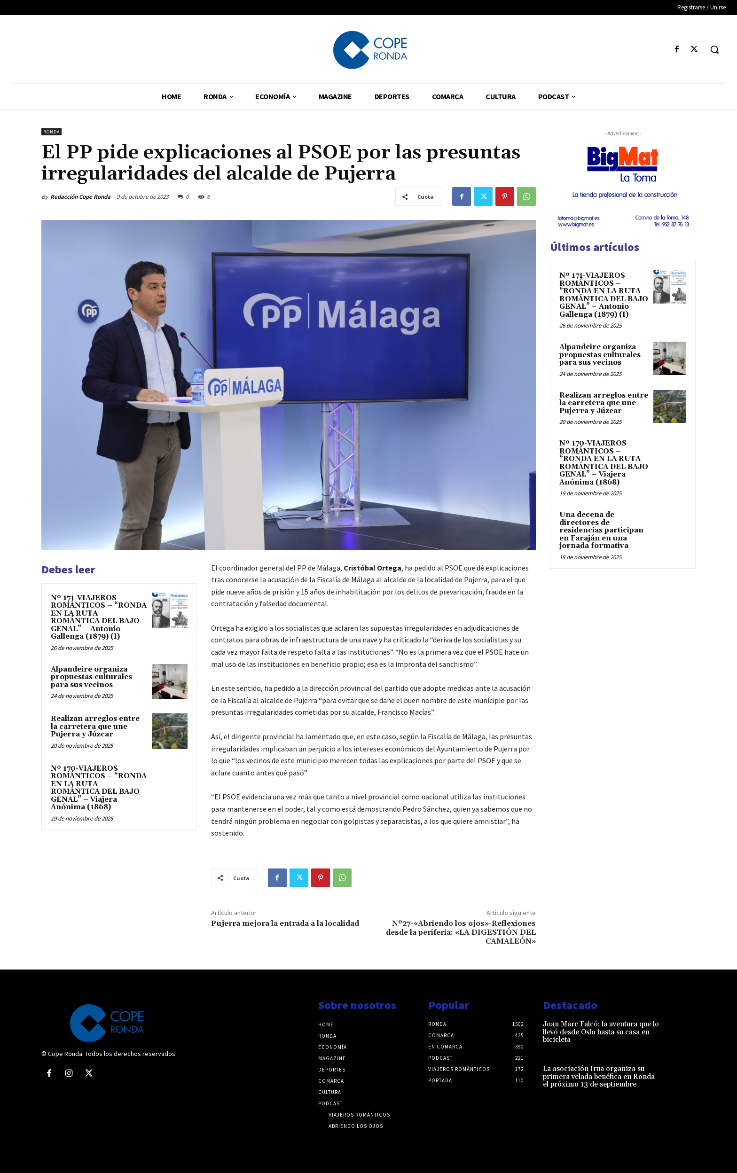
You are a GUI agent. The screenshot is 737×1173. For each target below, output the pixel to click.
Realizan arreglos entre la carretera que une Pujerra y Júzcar (95, 726)
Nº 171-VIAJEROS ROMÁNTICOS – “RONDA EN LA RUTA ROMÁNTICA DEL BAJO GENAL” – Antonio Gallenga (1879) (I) (99, 617)
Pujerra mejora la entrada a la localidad (285, 923)
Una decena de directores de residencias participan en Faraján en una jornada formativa (601, 530)
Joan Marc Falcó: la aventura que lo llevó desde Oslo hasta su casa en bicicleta (601, 1032)
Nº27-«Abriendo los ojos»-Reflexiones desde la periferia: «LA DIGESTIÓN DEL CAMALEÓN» (461, 932)
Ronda (51, 131)
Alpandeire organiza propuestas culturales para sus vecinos (91, 677)
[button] (714, 49)
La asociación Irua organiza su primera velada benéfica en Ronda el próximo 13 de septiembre (599, 1076)
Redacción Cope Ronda (80, 197)
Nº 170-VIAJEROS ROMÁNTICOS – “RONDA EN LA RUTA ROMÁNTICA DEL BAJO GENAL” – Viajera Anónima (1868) (99, 788)
